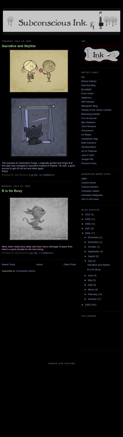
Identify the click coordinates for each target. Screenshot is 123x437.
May (90, 280)
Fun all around (88, 118)
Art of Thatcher (89, 151)
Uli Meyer (86, 134)
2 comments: (47, 253)
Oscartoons (87, 130)
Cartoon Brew (88, 182)
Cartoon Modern (89, 186)
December (93, 237)
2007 (88, 228)
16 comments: (47, 175)
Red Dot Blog (88, 85)
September (94, 251)
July (90, 260)
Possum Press (89, 163)
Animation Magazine (92, 195)
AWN (84, 178)
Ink (82, 77)
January (92, 299)
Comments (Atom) (25, 271)
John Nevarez (88, 126)
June (91, 275)
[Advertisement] (34, 400)
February (93, 294)
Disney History (89, 81)
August (92, 256)
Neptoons (86, 97)
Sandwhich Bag (89, 138)
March (91, 289)
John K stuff (87, 155)
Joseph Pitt (87, 159)
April (90, 285)
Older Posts (70, 264)
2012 (88, 214)
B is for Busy (12, 191)
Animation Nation (90, 191)
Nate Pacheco (88, 142)
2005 (88, 304)
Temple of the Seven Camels (96, 110)
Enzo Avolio (87, 93)
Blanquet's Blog (89, 106)
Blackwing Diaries (90, 114)
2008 (88, 223)
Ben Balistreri (88, 122)
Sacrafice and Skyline (19, 46)
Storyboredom (88, 147)
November (93, 242)
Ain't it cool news (90, 199)
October (92, 246)
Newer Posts (8, 264)
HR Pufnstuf (87, 101)
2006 (88, 233)
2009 (88, 219)
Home (39, 264)
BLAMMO (86, 89)
